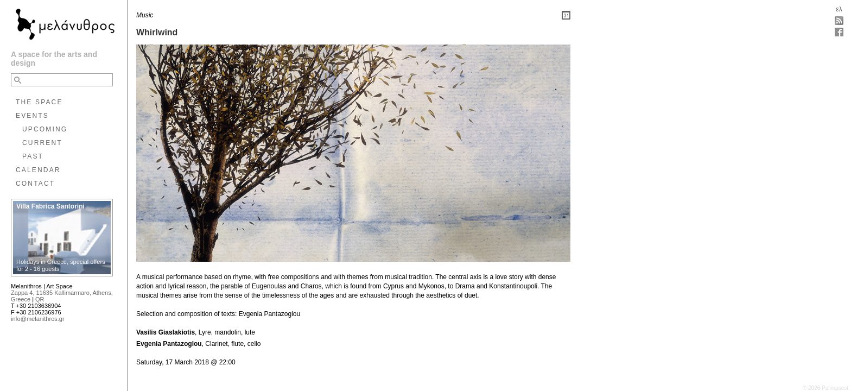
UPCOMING (44, 129)
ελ (839, 9)
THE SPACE (39, 102)
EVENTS (32, 115)
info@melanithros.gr (38, 319)
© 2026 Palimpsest (825, 388)
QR (40, 299)
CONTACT (35, 183)
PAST (32, 156)
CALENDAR (38, 170)
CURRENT (42, 143)
